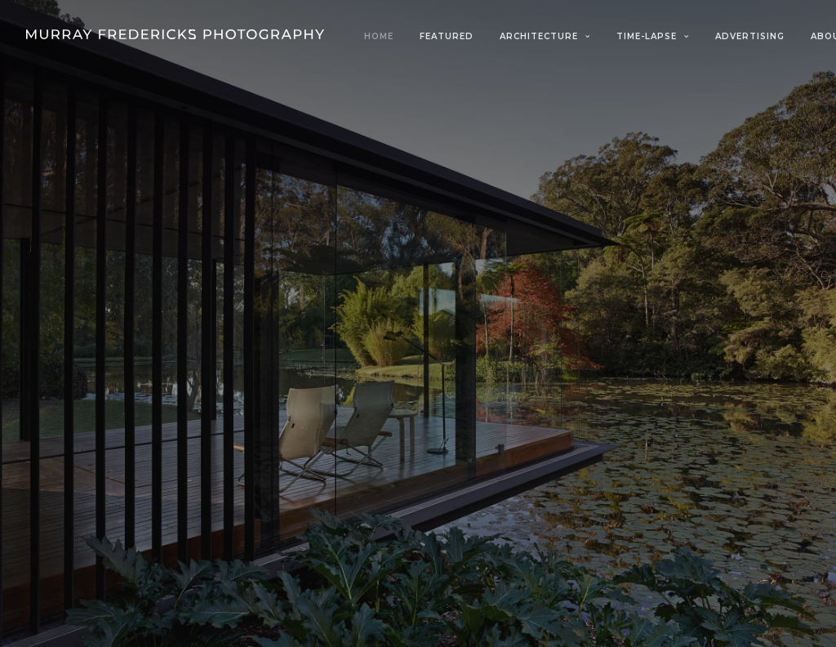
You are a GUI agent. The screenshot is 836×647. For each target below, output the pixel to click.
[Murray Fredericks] (175, 34)
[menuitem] (384, 36)
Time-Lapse (652, 36)
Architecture (545, 36)
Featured (447, 36)
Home (379, 36)
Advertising (750, 36)
